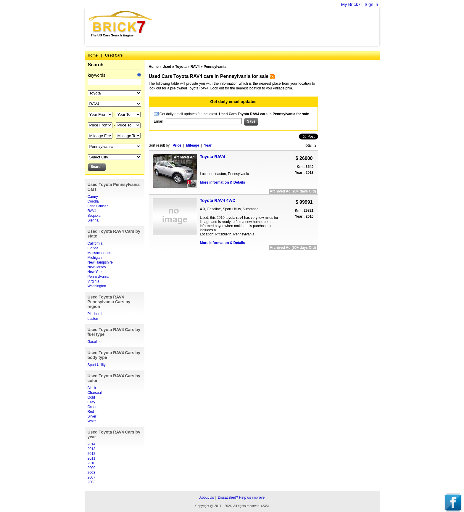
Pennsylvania (98, 277)
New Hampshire (100, 262)
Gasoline (95, 342)
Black (92, 388)
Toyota (180, 67)
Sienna (93, 220)
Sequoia (94, 216)
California (95, 243)
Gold (91, 397)
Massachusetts (99, 253)
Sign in (371, 4)
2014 (92, 444)
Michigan (95, 258)
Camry (93, 197)
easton (93, 319)
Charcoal (95, 393)
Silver (92, 416)
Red (91, 412)
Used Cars (114, 55)
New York (95, 272)
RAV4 (92, 211)
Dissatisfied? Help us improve (241, 497)
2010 (92, 463)
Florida (93, 248)
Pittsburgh (96, 314)
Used (166, 67)
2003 (92, 482)
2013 (92, 449)
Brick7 (121, 21)
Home (93, 55)
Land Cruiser (98, 206)
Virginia (93, 281)
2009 (92, 468)
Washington (97, 286)
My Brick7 (350, 4)
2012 (92, 454)
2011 (92, 458)
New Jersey (97, 267)
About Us (206, 497)
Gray (91, 402)
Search (96, 64)
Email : (160, 121)
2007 (92, 477)
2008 (92, 473)
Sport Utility (97, 365)
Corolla (93, 201)
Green (92, 407)
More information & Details (222, 182)
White (92, 421)
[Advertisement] (269, 26)
